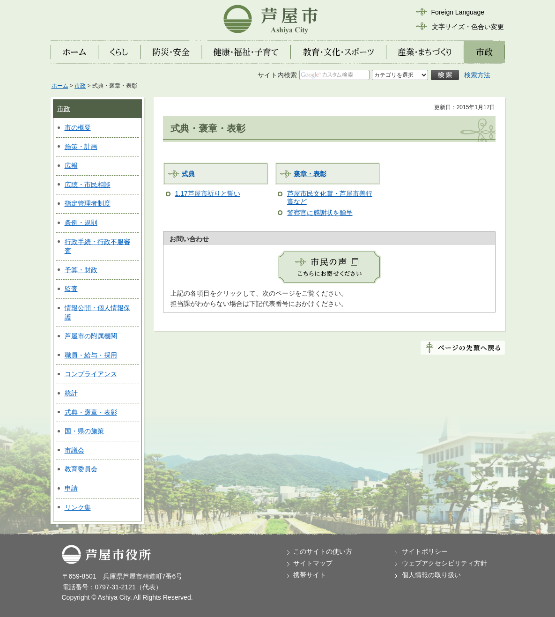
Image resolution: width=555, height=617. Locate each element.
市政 (80, 85)
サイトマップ (313, 563)
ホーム (60, 85)
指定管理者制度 (88, 203)
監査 (71, 288)
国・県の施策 (84, 431)
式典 (188, 174)
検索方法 (477, 75)
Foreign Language (458, 12)
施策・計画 (81, 146)
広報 (71, 165)
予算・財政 (81, 270)
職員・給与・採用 (91, 355)
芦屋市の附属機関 (91, 336)
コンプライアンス (91, 374)
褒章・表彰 (310, 174)
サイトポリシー (425, 551)
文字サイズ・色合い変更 (468, 26)
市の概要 (78, 127)
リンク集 (78, 507)
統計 (71, 393)
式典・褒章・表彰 (91, 412)
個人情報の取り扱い (431, 575)
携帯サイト (309, 575)
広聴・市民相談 (88, 184)
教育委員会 (81, 469)
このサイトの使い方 (322, 551)
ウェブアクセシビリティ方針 (444, 563)
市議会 (74, 450)
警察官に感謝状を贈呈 (320, 212)
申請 (71, 488)
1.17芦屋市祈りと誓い (207, 193)
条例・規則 (81, 222)
